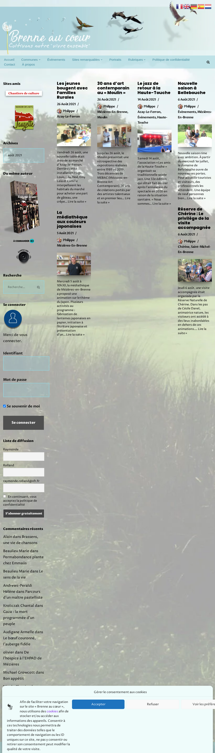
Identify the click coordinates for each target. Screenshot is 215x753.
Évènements (56, 59)
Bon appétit (13, 678)
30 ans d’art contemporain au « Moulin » (113, 88)
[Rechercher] (208, 62)
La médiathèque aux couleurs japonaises (72, 219)
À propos (28, 64)
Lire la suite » (77, 202)
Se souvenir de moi (21, 406)
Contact (9, 64)
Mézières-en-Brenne (112, 112)
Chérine (183, 247)
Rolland (8, 465)
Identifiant (13, 353)
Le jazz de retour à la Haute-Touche (154, 88)
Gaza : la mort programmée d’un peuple (18, 617)
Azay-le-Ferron (68, 116)
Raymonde (10, 449)
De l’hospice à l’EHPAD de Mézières (22, 658)
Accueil (9, 59)
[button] (40, 60)
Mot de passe (15, 379)
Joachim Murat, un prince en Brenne (22, 707)
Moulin (102, 117)
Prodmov (34, 747)
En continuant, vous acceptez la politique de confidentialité (20, 501)
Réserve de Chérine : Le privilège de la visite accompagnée (194, 218)
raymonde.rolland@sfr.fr (21, 481)
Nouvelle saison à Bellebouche (192, 88)
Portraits (115, 59)
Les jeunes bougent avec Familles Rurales (72, 90)
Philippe (69, 111)
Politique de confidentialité (171, 59)
